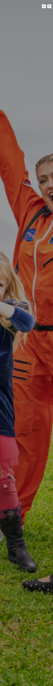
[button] (49, 6)
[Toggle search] (44, 6)
